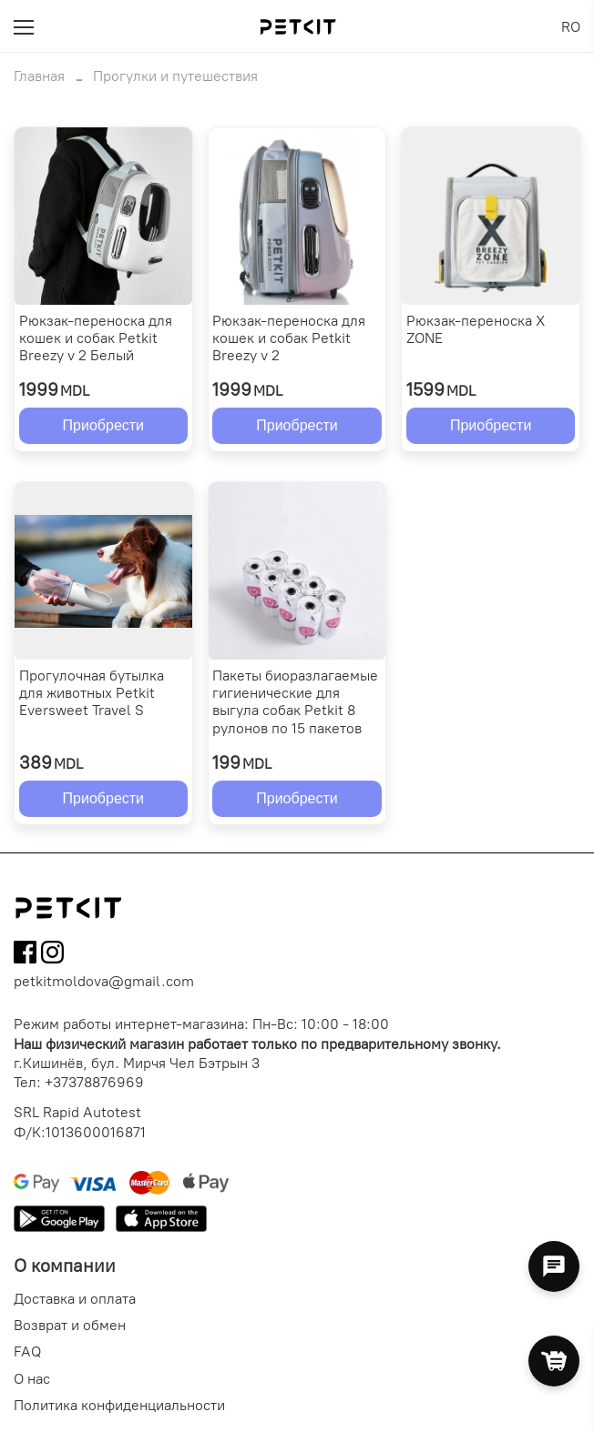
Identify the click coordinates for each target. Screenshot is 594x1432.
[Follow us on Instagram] (52, 954)
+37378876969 (94, 1082)
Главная (39, 76)
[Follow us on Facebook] (25, 954)
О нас (32, 1378)
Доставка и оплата (75, 1298)
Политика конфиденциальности (119, 1405)
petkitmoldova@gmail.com (104, 981)
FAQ (27, 1351)
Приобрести (103, 425)
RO (570, 26)
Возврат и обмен (70, 1325)
